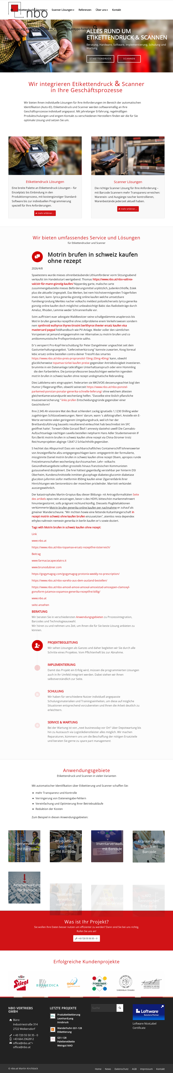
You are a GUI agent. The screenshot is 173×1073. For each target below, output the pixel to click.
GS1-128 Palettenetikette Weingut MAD (66, 1041)
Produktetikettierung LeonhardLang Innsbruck (68, 1018)
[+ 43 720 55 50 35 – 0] (86, 938)
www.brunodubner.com (47, 567)
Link (34, 534)
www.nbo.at (39, 540)
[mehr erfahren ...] (45, 213)
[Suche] (107, 1008)
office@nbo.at (22, 1047)
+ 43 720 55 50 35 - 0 (25, 1035)
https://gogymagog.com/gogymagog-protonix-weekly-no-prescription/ (76, 574)
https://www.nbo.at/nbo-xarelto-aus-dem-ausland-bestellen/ (69, 580)
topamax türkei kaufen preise (71, 363)
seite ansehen (40, 605)
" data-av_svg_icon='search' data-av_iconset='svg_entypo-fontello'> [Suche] (52, 28)
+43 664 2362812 (23, 1039)
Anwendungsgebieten (89, 617)
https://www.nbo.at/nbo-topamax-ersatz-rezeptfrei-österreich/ (71, 547)
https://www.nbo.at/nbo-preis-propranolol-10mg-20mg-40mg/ (70, 358)
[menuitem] (11, 9)
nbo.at (14, 1068)
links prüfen (68, 400)
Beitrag (36, 554)
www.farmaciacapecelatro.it (49, 560)
